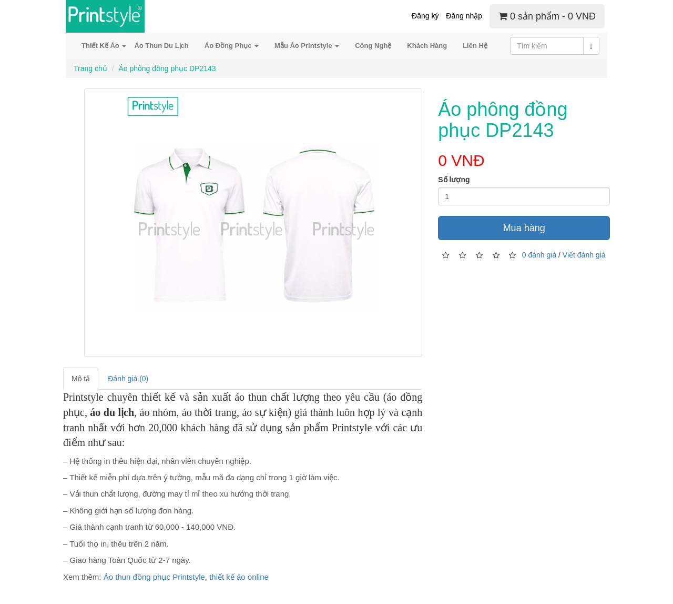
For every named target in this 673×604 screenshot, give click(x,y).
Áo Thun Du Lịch (161, 45)
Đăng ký (425, 16)
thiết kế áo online (239, 576)
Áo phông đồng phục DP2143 (167, 68)
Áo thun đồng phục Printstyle (154, 576)
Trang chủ (90, 68)
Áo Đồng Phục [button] (232, 45)
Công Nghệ (373, 45)
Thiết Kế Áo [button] (103, 45)
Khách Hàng (427, 45)
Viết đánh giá (584, 254)
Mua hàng (524, 228)
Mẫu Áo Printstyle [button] (306, 45)
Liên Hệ (475, 45)
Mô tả (81, 378)
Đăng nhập (464, 16)
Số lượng (454, 179)
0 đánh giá (539, 254)
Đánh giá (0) (128, 378)
